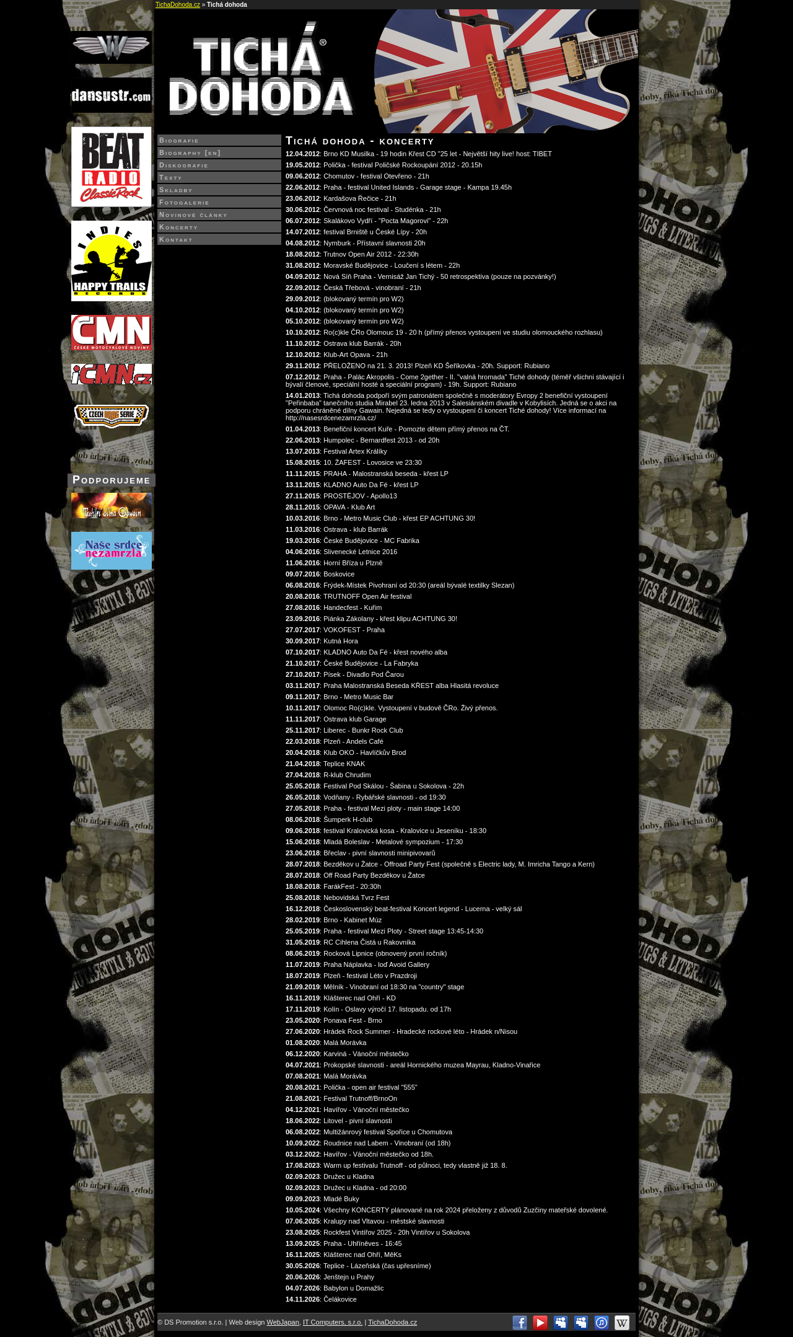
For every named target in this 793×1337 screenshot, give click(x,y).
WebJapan (282, 1322)
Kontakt (176, 239)
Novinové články (193, 214)
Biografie (179, 140)
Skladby (176, 189)
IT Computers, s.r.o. (332, 1322)
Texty (171, 177)
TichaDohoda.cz (178, 4)
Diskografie (184, 165)
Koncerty (178, 227)
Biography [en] (190, 152)
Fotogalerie (184, 202)
